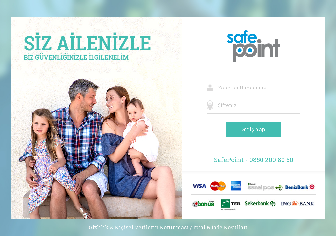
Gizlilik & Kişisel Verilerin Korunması (139, 227)
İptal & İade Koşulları (220, 227)
